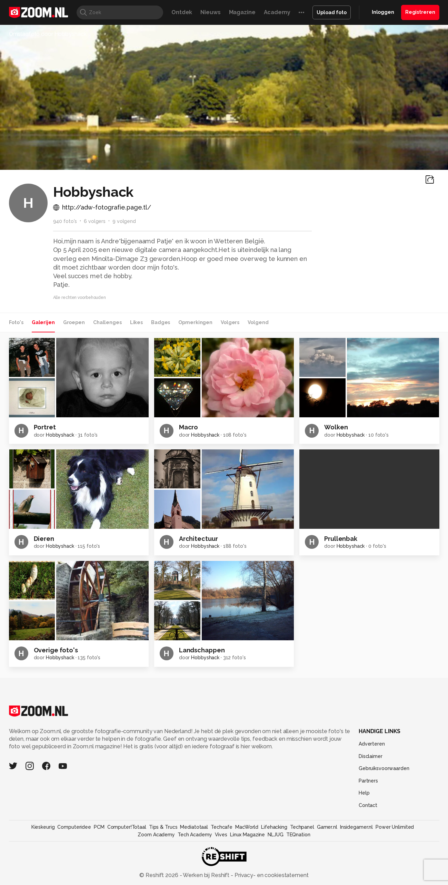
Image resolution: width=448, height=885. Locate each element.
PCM (99, 827)
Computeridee (74, 827)
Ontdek (181, 12)
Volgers (230, 322)
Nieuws (210, 12)
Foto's (16, 322)
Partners (368, 781)
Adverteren (372, 744)
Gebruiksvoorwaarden (384, 768)
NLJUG (275, 834)
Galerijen (43, 322)
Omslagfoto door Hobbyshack (48, 34)
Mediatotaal (194, 827)
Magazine (242, 12)
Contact (368, 805)
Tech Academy (195, 834)
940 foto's (65, 221)
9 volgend (124, 221)
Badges (160, 322)
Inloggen (383, 12)
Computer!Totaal (126, 827)
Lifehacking (274, 827)
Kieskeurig (43, 827)
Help (364, 793)
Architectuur (198, 538)
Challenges (107, 322)
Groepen (74, 322)
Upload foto (332, 12)
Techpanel (302, 827)
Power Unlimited (395, 827)
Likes (136, 322)
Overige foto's (56, 650)
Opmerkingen (195, 322)
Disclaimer (370, 756)
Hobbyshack (60, 435)
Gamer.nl (327, 827)
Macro (188, 427)
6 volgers (95, 221)
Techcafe (221, 827)
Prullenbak (340, 538)
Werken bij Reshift (206, 875)
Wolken (336, 427)
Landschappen (202, 650)
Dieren (44, 538)
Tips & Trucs (163, 827)
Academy (277, 12)
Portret (45, 427)
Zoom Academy (156, 834)
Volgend (258, 322)
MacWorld (246, 827)
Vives (221, 834)
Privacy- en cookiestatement (271, 875)
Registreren (420, 12)
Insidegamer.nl (356, 827)
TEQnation (298, 834)
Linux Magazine (247, 834)
